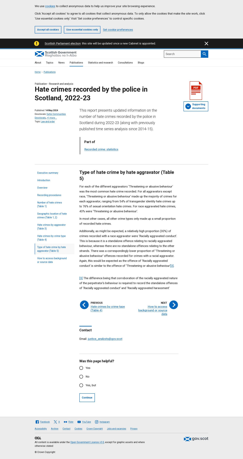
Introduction (43, 180)
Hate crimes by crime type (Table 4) (51, 238)
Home (38, 72)
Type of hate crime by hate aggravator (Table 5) (51, 249)
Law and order (48, 121)
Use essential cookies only (82, 29)
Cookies (78, 428)
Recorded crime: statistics (101, 149)
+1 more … (52, 118)
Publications (76, 62)
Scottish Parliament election (63, 43)
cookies (50, 6)
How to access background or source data (52, 260)
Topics (49, 62)
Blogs (141, 62)
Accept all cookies (48, 29)
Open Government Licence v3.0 (87, 442)
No (87, 376)
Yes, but (91, 385)
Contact (66, 428)
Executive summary (47, 172)
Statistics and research (100, 62)
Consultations (125, 62)
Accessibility (41, 428)
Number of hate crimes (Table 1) (49, 204)
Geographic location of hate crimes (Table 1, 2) (52, 215)
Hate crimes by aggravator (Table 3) (51, 226)
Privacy (133, 428)
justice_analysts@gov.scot (105, 339)
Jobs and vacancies (116, 428)
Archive (54, 428)
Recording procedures (49, 195)
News (61, 62)
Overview (42, 187)
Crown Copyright (94, 428)
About (38, 62)
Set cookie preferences (118, 29)
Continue (87, 397)
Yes (88, 368)
